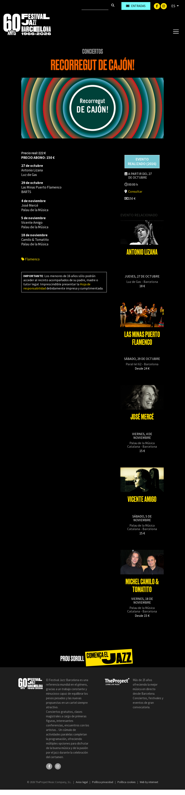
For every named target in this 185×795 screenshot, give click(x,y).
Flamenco (30, 259)
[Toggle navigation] (176, 31)
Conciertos (92, 51)
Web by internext (149, 782)
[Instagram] (164, 6)
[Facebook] (157, 6)
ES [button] (173, 6)
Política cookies (126, 782)
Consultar (135, 191)
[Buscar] (95, 6)
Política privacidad (103, 782)
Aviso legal (82, 782)
